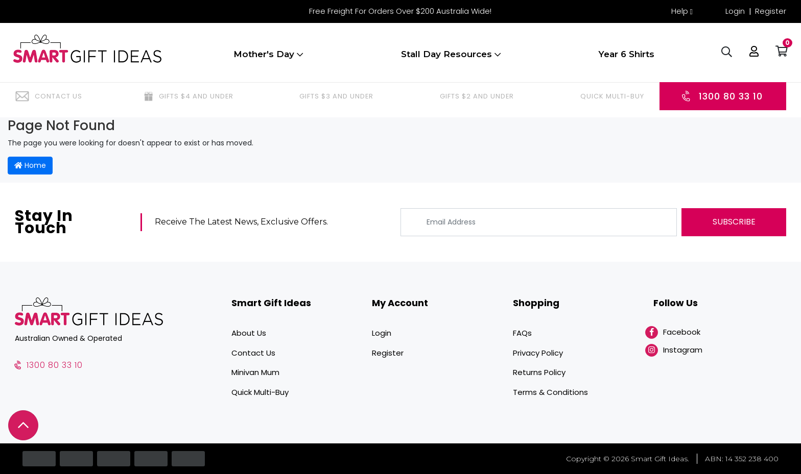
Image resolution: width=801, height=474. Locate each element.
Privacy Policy (538, 352)
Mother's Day (268, 58)
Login (735, 11)
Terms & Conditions (550, 392)
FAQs (522, 333)
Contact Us (253, 352)
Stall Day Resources (451, 58)
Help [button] (679, 11)
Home (30, 165)
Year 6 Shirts (626, 58)
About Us (248, 333)
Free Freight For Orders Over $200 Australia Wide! (400, 11)
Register (770, 11)
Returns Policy (539, 372)
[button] (752, 56)
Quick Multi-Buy (260, 392)
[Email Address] (538, 222)
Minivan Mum (255, 372)
